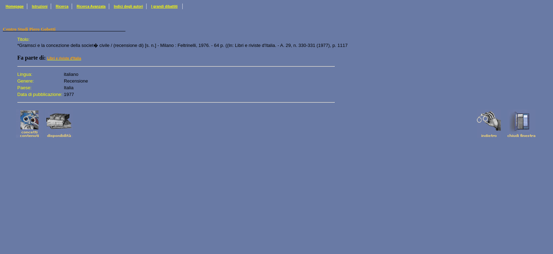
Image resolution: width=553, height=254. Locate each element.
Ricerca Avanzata (91, 6)
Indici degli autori (128, 6)
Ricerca (62, 6)
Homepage (15, 6)
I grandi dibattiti (164, 6)
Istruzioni (39, 6)
